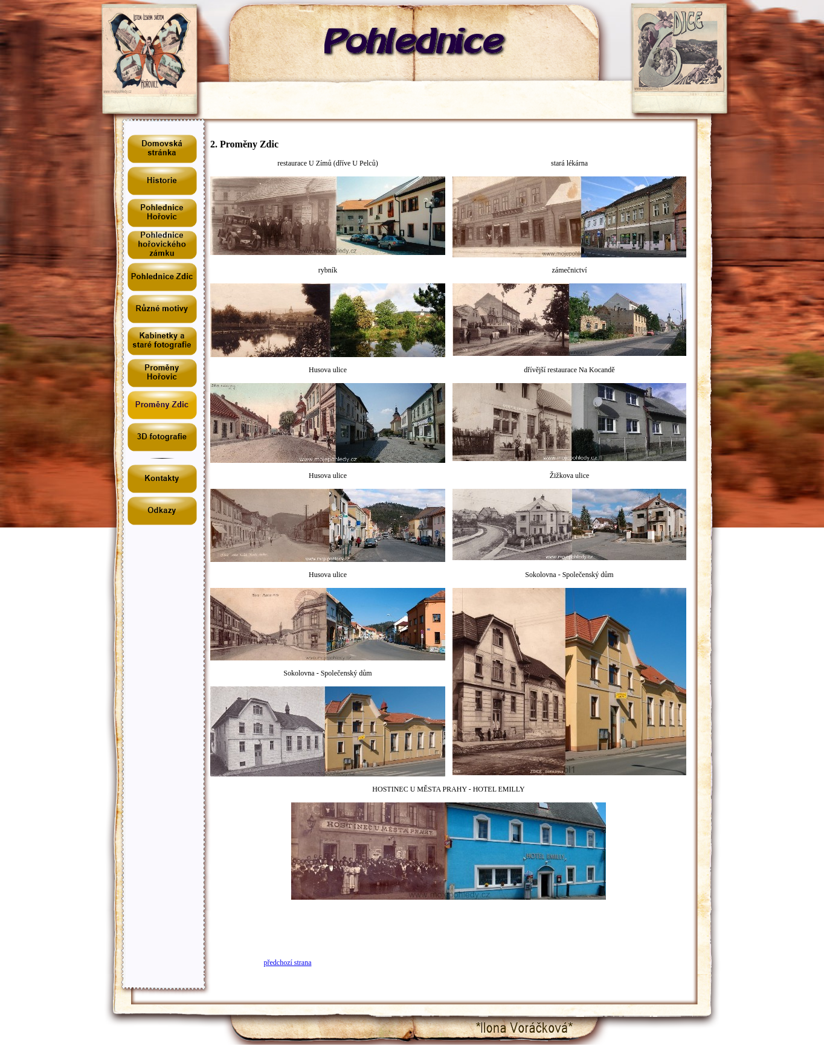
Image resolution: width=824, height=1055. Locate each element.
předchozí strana (288, 962)
